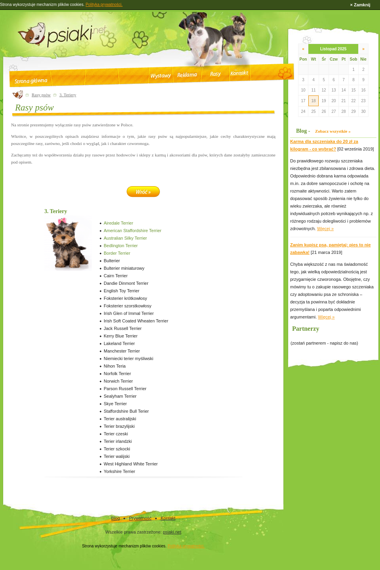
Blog (115, 518)
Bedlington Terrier (121, 245)
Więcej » (325, 228)
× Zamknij (360, 4)
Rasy (215, 74)
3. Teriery (67, 94)
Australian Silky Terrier (125, 238)
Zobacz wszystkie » (333, 131)
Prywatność (140, 518)
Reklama (187, 75)
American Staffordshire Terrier (133, 230)
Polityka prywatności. (185, 546)
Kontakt (239, 73)
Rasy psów (41, 94)
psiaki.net (172, 532)
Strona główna (31, 81)
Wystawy (160, 76)
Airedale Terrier (118, 223)
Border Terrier (117, 253)
